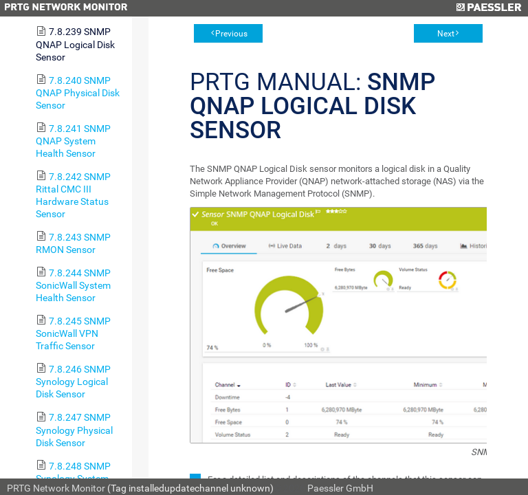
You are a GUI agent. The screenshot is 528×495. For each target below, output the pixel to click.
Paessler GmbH (340, 488)
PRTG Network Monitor (56, 488)
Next (445, 33)
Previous (231, 33)
